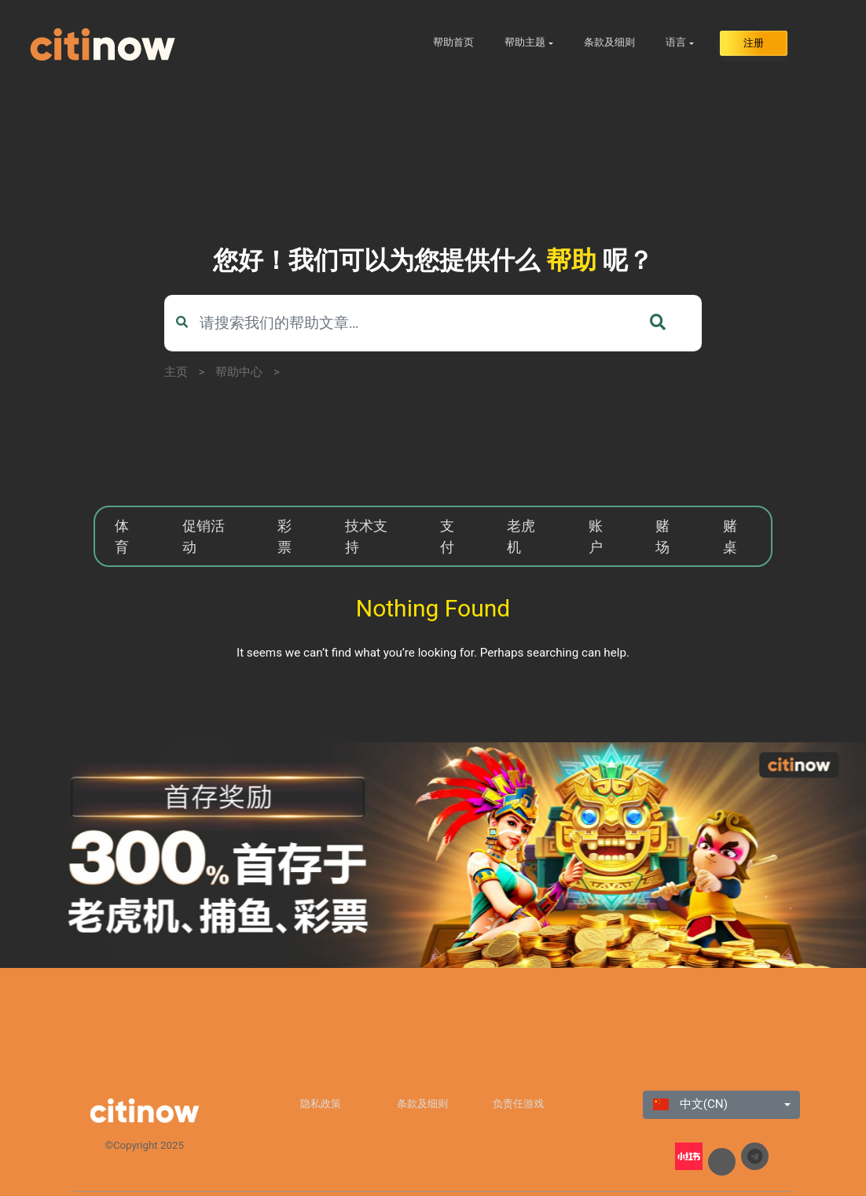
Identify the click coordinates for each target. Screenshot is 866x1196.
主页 (176, 372)
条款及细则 (609, 42)
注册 (753, 43)
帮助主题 (525, 42)
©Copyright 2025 (144, 1145)
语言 (676, 42)
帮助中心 (238, 372)
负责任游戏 (518, 1104)
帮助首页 (453, 42)
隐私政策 (320, 1104)
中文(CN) (690, 1104)
